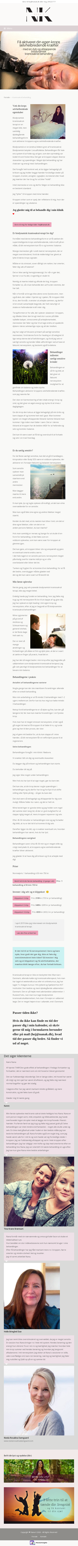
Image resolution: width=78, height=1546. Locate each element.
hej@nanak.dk (42, 1034)
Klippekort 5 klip (21, 905)
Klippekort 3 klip (21, 898)
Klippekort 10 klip (22, 912)
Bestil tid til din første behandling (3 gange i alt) (34, 881)
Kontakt (43, 1536)
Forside (34, 1536)
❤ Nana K (32, 1532)
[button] (8, 28)
